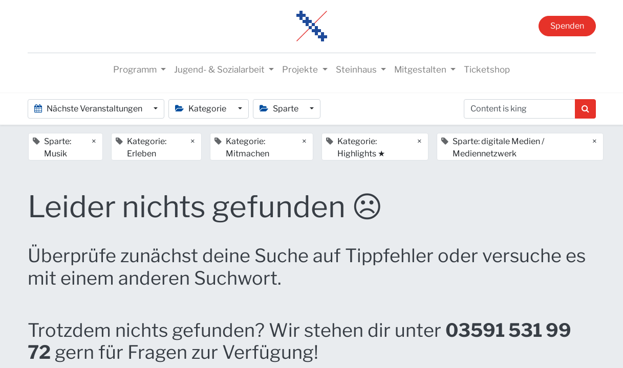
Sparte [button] (280, 108)
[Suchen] (585, 109)
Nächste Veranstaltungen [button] (89, 108)
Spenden (567, 26)
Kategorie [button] (201, 108)
